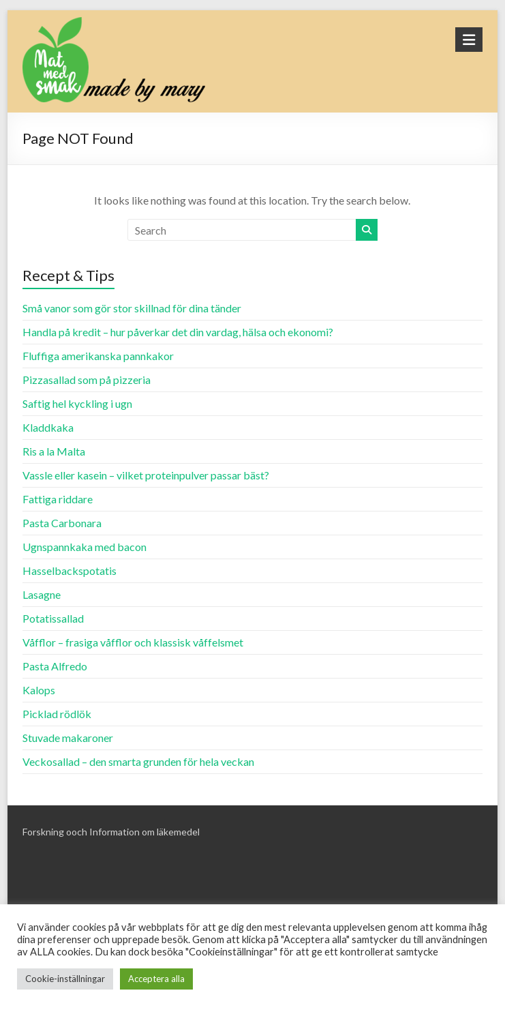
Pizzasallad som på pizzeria (86, 379)
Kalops (38, 689)
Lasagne (41, 594)
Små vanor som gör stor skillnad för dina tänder (131, 307)
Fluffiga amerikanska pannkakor (98, 355)
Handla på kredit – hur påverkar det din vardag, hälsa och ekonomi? (177, 331)
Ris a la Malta (53, 451)
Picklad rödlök (56, 713)
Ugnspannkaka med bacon (84, 546)
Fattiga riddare (57, 498)
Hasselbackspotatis (69, 570)
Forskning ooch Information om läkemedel (111, 831)
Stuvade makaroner (67, 737)
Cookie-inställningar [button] (65, 978)
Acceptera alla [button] (156, 978)
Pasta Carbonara (62, 522)
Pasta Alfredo (54, 665)
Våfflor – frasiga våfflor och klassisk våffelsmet (132, 642)
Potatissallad (53, 618)
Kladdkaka (48, 427)
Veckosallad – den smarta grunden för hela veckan (138, 761)
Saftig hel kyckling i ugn (77, 403)
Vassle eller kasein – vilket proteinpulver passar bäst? (145, 475)
